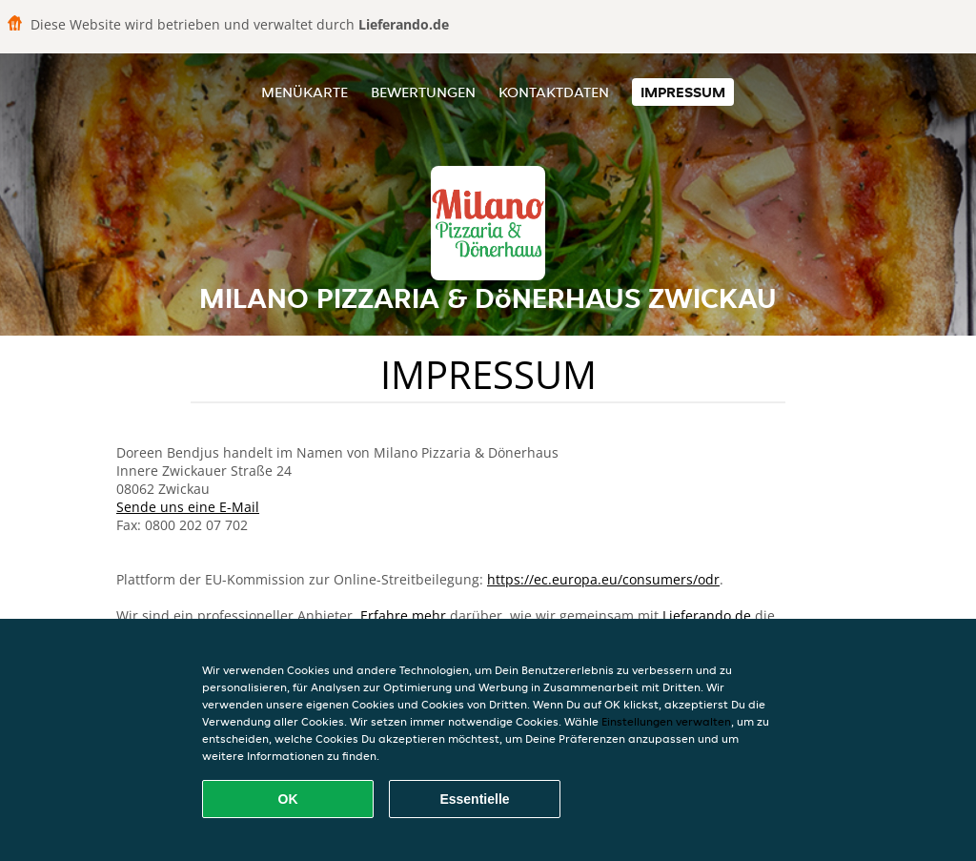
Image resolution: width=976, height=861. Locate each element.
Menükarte (304, 92)
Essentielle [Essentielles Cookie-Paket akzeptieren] (474, 799)
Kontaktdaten (553, 92)
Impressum (682, 92)
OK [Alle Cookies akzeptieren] (288, 799)
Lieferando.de (706, 615)
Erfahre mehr (403, 615)
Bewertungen (423, 92)
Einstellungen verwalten (666, 721)
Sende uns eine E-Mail (187, 507)
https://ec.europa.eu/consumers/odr (603, 579)
